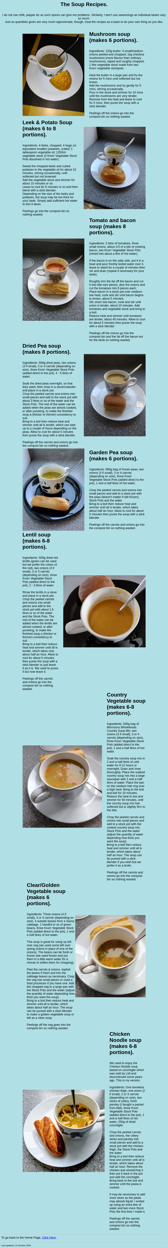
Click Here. (49, 1237)
